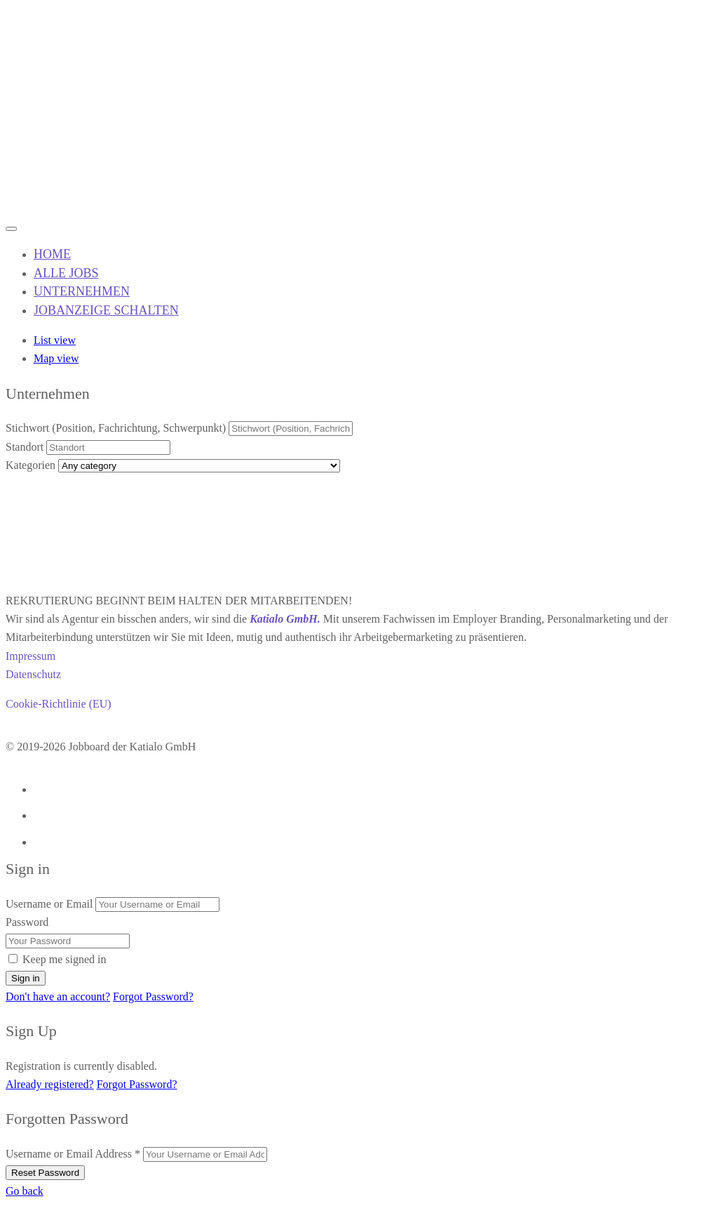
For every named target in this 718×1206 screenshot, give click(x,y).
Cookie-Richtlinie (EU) (58, 704)
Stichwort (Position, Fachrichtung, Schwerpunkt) (116, 428)
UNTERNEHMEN (82, 291)
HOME (52, 254)
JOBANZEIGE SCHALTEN (106, 310)
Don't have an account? (58, 996)
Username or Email (49, 904)
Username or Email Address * (73, 1154)
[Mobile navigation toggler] (11, 229)
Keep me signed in (64, 959)
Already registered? (50, 1084)
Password (27, 922)
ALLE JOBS (66, 273)
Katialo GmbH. (285, 619)
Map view (56, 358)
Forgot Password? (153, 996)
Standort (24, 447)
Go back (24, 1191)
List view (55, 340)
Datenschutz (33, 674)
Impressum (30, 656)
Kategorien (30, 465)
